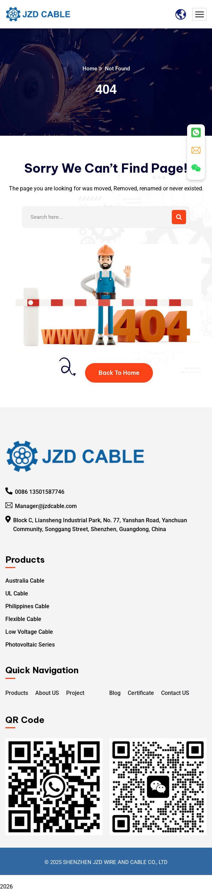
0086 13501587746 (39, 491)
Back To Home (119, 372)
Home (90, 68)
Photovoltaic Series (30, 644)
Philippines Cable (27, 606)
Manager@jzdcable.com (46, 506)
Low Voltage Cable (29, 631)
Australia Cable (24, 580)
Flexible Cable (23, 619)
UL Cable (16, 593)
